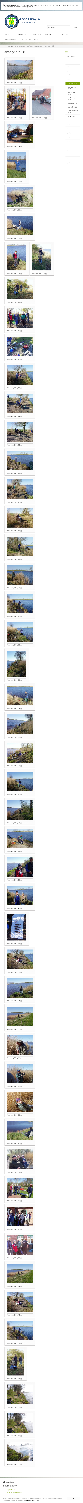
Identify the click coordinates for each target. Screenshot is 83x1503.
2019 (68, 163)
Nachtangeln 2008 (71, 93)
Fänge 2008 (71, 116)
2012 (68, 133)
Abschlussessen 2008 (73, 111)
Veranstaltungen (10, 40)
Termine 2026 (26, 40)
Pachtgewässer (22, 34)
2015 (68, 146)
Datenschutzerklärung (14, 1492)
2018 (68, 159)
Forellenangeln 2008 (72, 99)
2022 (68, 167)
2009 (68, 120)
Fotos (36, 40)
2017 (68, 154)
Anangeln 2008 (36, 46)
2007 (68, 75)
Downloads (64, 34)
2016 (68, 150)
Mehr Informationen (32, 1500)
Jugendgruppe (50, 34)
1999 (68, 62)
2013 (68, 137)
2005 (68, 66)
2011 (68, 129)
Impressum (10, 1490)
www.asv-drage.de (11, 46)
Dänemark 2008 (72, 103)
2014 (68, 141)
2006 (68, 71)
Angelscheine (37, 34)
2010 (68, 124)
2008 (26, 46)
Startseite (8, 34)
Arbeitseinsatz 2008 (72, 88)
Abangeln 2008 (72, 107)
